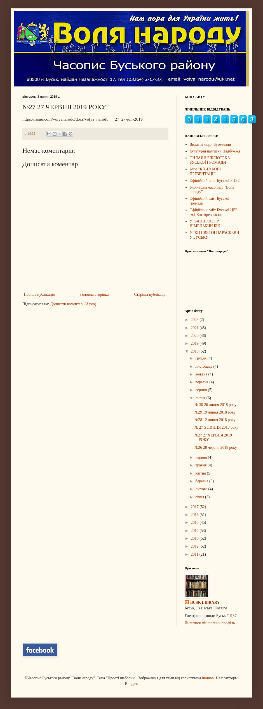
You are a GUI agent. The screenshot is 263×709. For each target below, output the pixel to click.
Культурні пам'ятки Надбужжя (215, 151)
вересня (202, 382)
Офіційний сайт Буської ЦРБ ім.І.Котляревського (214, 212)
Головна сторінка (94, 294)
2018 (195, 351)
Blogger (131, 684)
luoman (208, 678)
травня (201, 465)
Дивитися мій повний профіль (210, 623)
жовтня (201, 374)
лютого (201, 489)
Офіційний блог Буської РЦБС (215, 181)
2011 (195, 554)
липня (200, 398)
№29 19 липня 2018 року (215, 412)
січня (200, 497)
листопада (204, 366)
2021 (195, 328)
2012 (195, 546)
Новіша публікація (39, 294)
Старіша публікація (150, 294)
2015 (195, 522)
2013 (195, 538)
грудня (201, 358)
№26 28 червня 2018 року (215, 447)
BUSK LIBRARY (205, 602)
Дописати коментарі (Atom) (73, 304)
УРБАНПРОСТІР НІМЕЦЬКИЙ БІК (205, 223)
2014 (195, 531)
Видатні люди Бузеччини (210, 144)
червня (201, 457)
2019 (195, 343)
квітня (201, 473)
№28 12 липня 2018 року (215, 420)
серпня (201, 390)
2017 (195, 507)
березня (202, 481)
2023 (195, 320)
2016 (195, 515)
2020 (195, 336)
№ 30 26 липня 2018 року (215, 405)
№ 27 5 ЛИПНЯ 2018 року (216, 427)
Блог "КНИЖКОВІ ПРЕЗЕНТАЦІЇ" (205, 171)
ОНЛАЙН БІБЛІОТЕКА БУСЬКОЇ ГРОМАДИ (210, 160)
